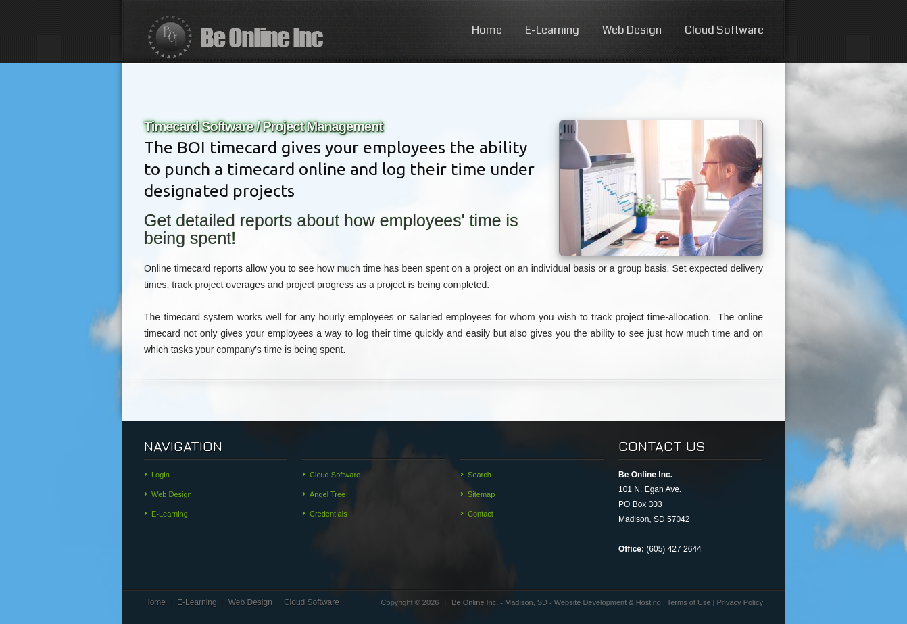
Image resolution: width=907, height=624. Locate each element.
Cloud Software (724, 30)
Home (487, 30)
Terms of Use (689, 602)
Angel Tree (327, 494)
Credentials (328, 514)
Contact (480, 514)
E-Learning (552, 30)
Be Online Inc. (474, 602)
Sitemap (481, 494)
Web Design (632, 30)
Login (160, 475)
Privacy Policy (740, 602)
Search (479, 475)
